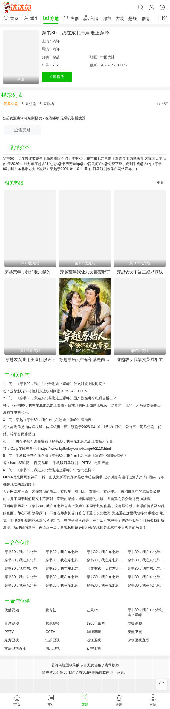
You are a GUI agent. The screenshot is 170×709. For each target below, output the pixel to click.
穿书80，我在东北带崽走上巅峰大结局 (106, 552)
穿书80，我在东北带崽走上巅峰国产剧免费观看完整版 (147, 568)
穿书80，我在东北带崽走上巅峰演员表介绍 (147, 560)
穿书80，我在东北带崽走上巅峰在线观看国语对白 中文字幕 (147, 585)
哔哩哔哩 (94, 632)
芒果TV (92, 610)
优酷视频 (11, 610)
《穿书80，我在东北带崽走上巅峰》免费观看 (106, 568)
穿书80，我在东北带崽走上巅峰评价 (23, 552)
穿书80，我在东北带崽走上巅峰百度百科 (64, 560)
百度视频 (41, 463)
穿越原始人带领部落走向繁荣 (85, 359)
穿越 (51, 18)
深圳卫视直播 (138, 640)
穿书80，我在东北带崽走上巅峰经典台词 (147, 577)
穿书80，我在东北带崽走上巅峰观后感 (23, 585)
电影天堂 (101, 463)
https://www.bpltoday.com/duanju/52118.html (75, 448)
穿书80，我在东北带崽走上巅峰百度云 (106, 560)
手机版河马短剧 (65, 463)
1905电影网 (96, 623)
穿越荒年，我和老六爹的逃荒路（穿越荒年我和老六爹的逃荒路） (30, 271)
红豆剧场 (46, 104)
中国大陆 (107, 57)
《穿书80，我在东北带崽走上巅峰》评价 (48, 470)
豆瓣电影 (10, 506)
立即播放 (57, 77)
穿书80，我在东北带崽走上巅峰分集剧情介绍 (106, 585)
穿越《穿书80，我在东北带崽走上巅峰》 (48, 420)
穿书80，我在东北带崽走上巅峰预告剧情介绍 (23, 577)
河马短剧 (10, 104)
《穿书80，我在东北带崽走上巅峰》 (44, 384)
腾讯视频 (52, 623)
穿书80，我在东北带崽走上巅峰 (75, 32)
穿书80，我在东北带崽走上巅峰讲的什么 (147, 552)
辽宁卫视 (94, 648)
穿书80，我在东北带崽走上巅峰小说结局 (64, 568)
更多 (160, 183)
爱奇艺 (130, 427)
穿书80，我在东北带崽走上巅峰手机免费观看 (106, 577)
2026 (57, 65)
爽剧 (71, 18)
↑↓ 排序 (163, 103)
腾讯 (118, 427)
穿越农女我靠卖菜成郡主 (140, 359)
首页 (11, 18)
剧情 (145, 18)
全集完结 (22, 130)
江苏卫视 (52, 640)
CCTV (50, 632)
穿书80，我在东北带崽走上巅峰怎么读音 (23, 568)
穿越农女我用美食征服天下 (30, 359)
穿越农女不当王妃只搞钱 (140, 271)
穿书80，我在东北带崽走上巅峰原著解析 (64, 577)
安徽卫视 (135, 632)
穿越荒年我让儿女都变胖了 (85, 271)
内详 (56, 41)
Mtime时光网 (13, 477)
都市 (107, 18)
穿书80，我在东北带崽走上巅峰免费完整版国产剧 (64, 585)
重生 (31, 18)
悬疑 (132, 18)
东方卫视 (11, 640)
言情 (91, 18)
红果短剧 (28, 104)
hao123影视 (19, 463)
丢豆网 (8, 492)
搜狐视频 (135, 623)
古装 (120, 18)
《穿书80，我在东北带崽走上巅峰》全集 (80, 441)
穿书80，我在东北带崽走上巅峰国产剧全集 (23, 560)
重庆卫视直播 (15, 648)
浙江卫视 (94, 640)
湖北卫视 (52, 648)
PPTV (86, 463)
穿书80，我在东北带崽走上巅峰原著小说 (64, 552)
